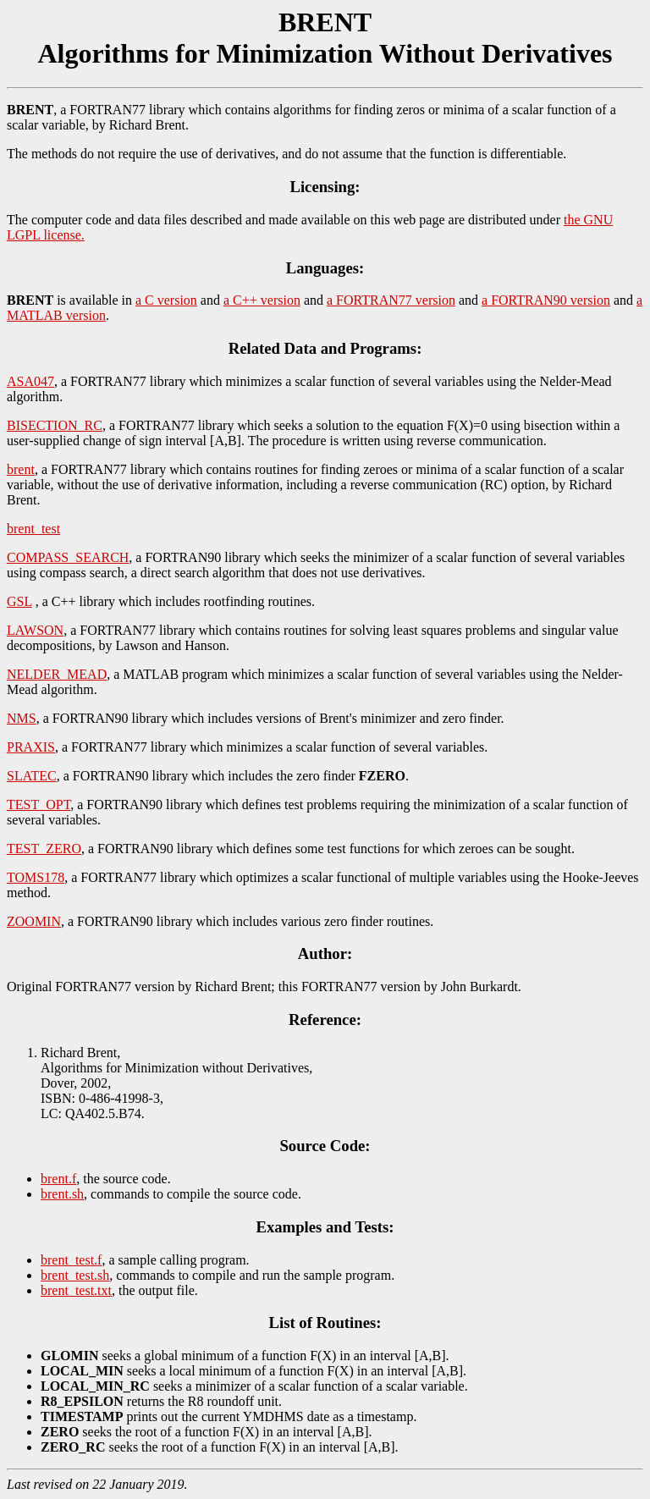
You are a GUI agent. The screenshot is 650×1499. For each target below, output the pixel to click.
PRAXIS (31, 747)
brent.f (58, 1178)
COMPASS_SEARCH (68, 557)
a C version (166, 300)
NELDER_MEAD (57, 674)
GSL (19, 601)
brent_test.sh (75, 1275)
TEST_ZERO (44, 848)
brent (21, 469)
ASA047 (30, 381)
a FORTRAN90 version (546, 300)
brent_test (33, 528)
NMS (21, 718)
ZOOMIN (34, 921)
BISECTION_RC (54, 425)
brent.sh (62, 1194)
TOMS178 (35, 877)
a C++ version (261, 300)
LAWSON (35, 630)
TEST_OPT (38, 804)
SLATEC (32, 776)
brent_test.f (71, 1260)
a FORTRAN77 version (391, 300)
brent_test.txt (76, 1290)
